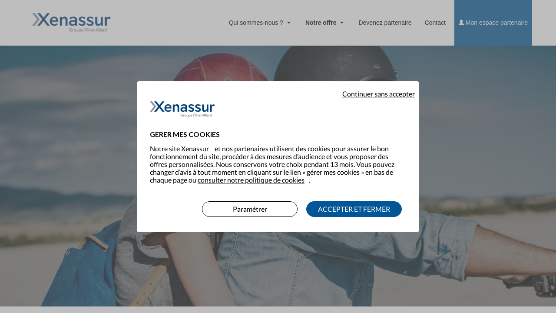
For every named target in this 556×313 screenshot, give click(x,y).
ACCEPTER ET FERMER (354, 203)
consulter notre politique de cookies (251, 174)
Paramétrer (250, 203)
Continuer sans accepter (378, 88)
